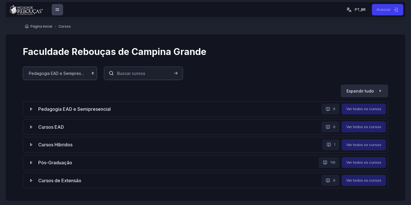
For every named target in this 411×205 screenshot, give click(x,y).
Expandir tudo (360, 91)
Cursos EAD (51, 127)
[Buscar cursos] (143, 73)
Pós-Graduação (55, 162)
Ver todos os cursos (363, 108)
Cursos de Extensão (59, 180)
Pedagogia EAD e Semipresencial (74, 109)
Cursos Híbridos (55, 144)
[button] (356, 9)
